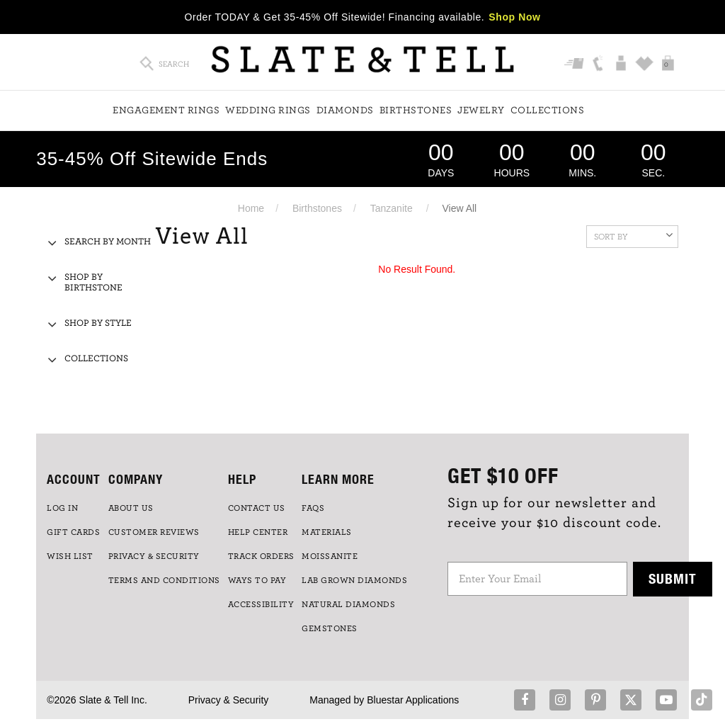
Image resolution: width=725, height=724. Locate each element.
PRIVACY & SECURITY (154, 556)
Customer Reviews (154, 532)
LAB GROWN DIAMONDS (354, 580)
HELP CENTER (258, 532)
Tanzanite (391, 208)
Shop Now (514, 17)
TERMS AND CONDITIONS (164, 580)
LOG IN (62, 508)
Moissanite (330, 556)
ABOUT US (131, 508)
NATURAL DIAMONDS (348, 604)
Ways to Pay (257, 580)
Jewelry (481, 110)
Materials (327, 532)
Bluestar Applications (413, 700)
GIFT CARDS (73, 532)
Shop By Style (98, 323)
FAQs (313, 508)
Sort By (633, 235)
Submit (673, 578)
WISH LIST (70, 556)
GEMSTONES (330, 628)
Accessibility (261, 604)
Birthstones (415, 110)
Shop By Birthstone (93, 282)
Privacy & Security (228, 700)
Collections (547, 110)
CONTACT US (256, 508)
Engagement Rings (166, 110)
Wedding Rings (268, 110)
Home (251, 208)
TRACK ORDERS (261, 556)
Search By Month (107, 242)
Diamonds (345, 110)
